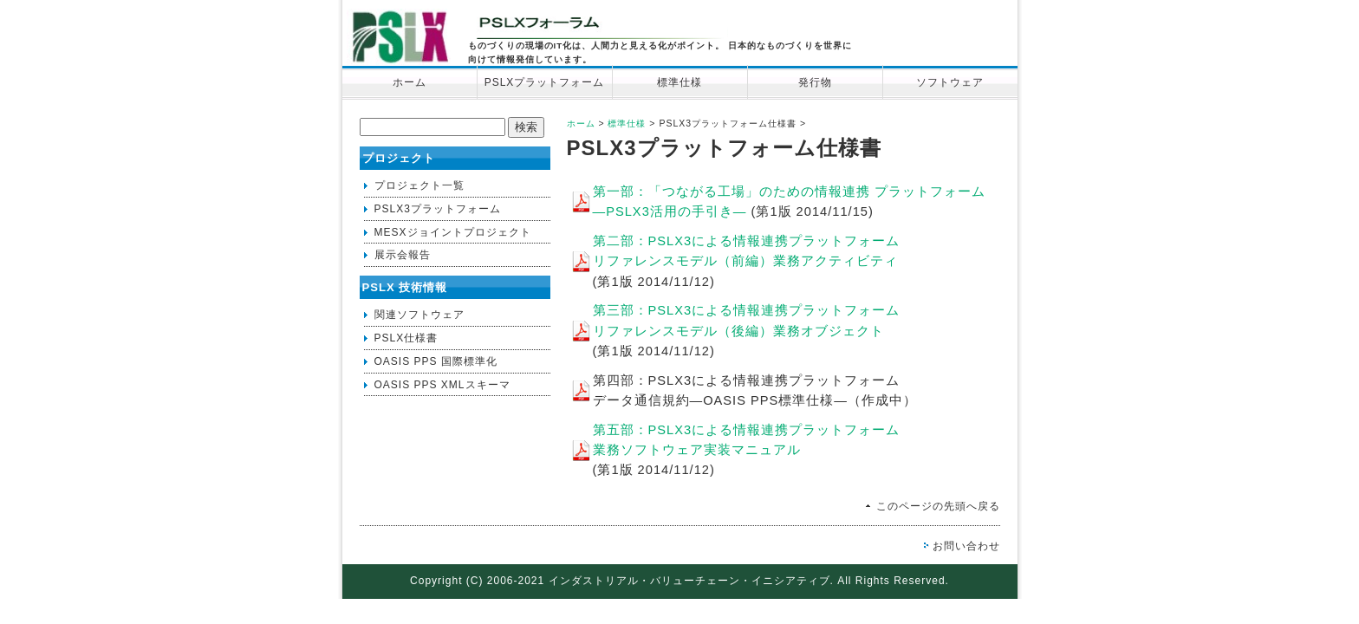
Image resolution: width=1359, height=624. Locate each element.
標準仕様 (679, 82)
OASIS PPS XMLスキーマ (442, 385)
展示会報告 (402, 255)
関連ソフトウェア (419, 315)
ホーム (409, 82)
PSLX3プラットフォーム (437, 209)
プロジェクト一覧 (419, 185)
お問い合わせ (966, 546)
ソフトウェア (950, 82)
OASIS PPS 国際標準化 (435, 361)
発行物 (815, 82)
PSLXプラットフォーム (544, 82)
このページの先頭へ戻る (938, 506)
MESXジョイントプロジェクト (452, 232)
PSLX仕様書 (406, 338)
